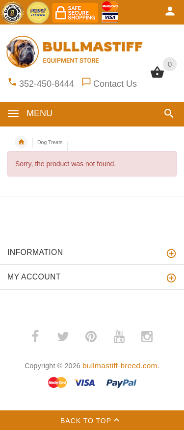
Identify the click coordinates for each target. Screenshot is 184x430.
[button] (169, 113)
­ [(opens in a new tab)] (35, 337)
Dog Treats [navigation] (49, 142)
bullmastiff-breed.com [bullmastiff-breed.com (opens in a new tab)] (120, 365)
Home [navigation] (21, 142)
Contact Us (115, 84)
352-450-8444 (46, 84)
